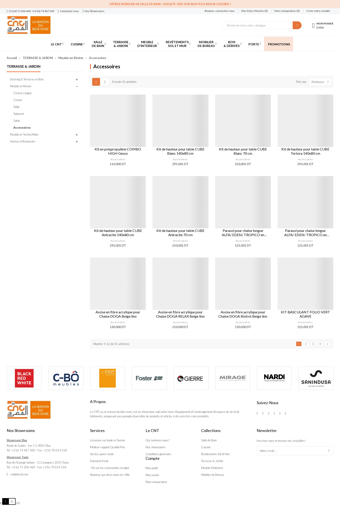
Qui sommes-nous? (158, 440)
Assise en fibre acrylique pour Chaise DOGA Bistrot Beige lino (242, 314)
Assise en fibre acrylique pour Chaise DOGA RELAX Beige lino (180, 314)
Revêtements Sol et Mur (215, 454)
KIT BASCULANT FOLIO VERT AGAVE (305, 314)
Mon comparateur (156, 482)
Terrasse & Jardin (212, 461)
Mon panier (152, 475)
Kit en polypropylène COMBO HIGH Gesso (118, 151)
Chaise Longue (22, 93)
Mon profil (152, 468)
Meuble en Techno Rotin (24, 134)
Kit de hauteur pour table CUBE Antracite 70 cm (180, 232)
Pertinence (321, 82)
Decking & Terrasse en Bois (27, 79)
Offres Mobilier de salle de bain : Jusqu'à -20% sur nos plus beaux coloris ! (170, 4)
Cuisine (206, 447)
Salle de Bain (209, 440)
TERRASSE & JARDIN (23, 66)
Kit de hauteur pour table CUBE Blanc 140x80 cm (180, 151)
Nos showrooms (156, 447)
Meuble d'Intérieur (212, 468)
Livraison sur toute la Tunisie (107, 440)
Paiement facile (99, 461)
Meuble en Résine (20, 86)
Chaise (17, 100)
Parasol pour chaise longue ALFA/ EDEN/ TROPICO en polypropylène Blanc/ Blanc (243, 232)
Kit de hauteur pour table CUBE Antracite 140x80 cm (118, 232)
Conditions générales (158, 454)
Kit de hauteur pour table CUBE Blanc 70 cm (243, 151)
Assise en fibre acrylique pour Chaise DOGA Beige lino (118, 314)
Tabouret (18, 114)
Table (16, 107)
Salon (16, 120)
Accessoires (22, 127)
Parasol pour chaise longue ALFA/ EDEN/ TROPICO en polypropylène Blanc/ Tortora (305, 232)
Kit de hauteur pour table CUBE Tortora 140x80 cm (305, 151)
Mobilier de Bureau (212, 475)
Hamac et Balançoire (22, 141)
